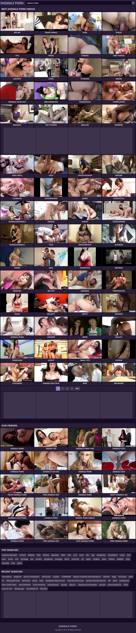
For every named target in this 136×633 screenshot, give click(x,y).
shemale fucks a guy (75, 581)
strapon (96, 559)
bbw (38, 555)
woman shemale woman (96, 581)
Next (77, 389)
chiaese (56, 576)
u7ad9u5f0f (66, 576)
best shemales (24, 585)
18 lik (126, 585)
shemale (5, 563)
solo (128, 555)
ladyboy (31, 555)
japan (88, 559)
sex (31, 559)
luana (10, 559)
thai (16, 559)
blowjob (120, 559)
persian (102, 585)
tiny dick (43, 589)
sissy (128, 559)
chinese (23, 555)
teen (4, 559)
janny (35, 581)
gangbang (48, 559)
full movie (122, 576)
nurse (122, 555)
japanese (55, 555)
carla (41, 581)
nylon (19, 563)
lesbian (111, 559)
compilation (112, 555)
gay (93, 555)
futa (13, 563)
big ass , (72, 585)
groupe (64, 585)
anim (115, 581)
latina (67, 559)
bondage (24, 559)
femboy (46, 555)
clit (82, 559)
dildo (63, 555)
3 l (3, 581)
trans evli (75, 559)
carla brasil (46, 576)
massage (58, 559)
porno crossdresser (31, 576)
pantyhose (101, 555)
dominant (26, 581)
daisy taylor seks (13, 581)
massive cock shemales (87, 585)
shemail (106, 576)
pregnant (17, 576)
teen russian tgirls (9, 585)
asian (104, 559)
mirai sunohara (39, 585)
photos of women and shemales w (87, 576)
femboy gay (19, 589)
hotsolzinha (6, 576)
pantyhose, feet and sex (55, 581)
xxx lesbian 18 (32, 589)
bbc (87, 555)
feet (69, 555)
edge (114, 576)
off (109, 581)
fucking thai (124, 581)
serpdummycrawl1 (9, 555)
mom (81, 555)
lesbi (131, 576)
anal (75, 555)
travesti (39, 559)
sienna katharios (114, 585)
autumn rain (7, 589)
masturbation (53, 585)
